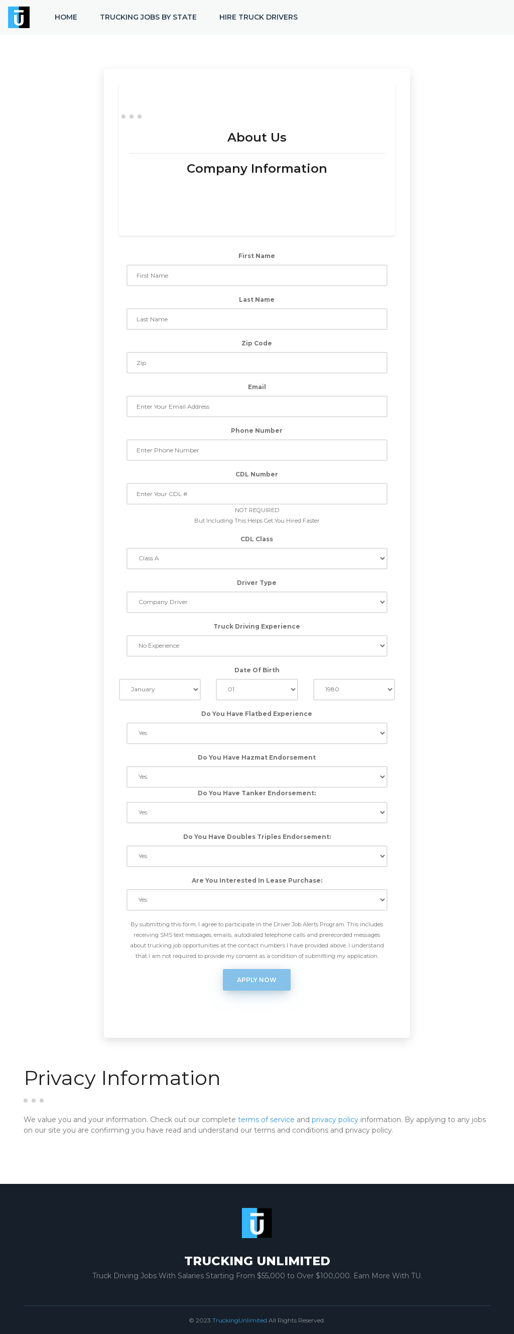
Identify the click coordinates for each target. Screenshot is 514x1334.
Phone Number (257, 430)
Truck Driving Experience (256, 626)
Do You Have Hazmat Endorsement (257, 757)
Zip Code (256, 343)
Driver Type (257, 582)
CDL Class (256, 539)
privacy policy (335, 1119)
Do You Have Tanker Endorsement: (257, 793)
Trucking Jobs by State (148, 17)
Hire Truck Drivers (258, 17)
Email (257, 387)
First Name (256, 256)
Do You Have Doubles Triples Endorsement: (257, 836)
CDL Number (256, 474)
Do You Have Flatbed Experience (256, 713)
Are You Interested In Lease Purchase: (257, 880)
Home (66, 17)
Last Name (257, 299)
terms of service (266, 1119)
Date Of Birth (257, 670)
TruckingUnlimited (239, 1320)
